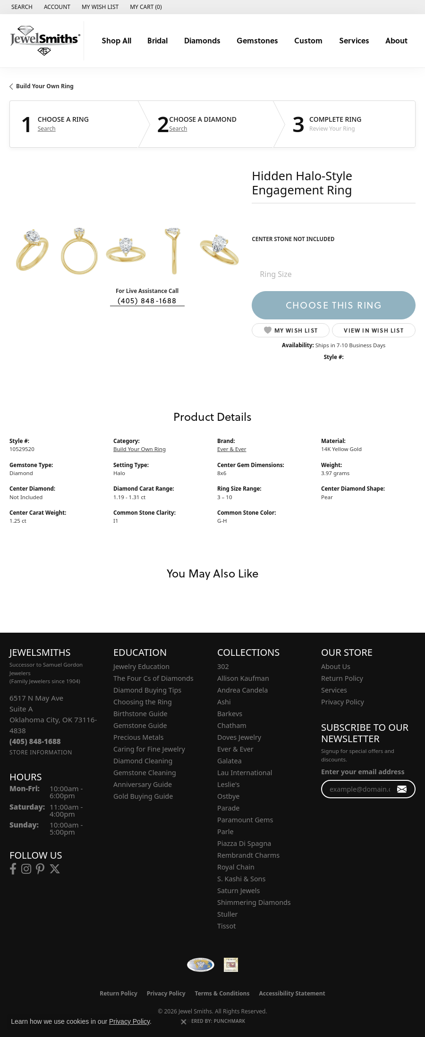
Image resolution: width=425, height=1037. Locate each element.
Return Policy (342, 678)
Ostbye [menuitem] (228, 796)
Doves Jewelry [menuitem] (239, 737)
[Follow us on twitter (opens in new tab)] (54, 869)
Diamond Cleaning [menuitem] (142, 760)
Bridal (157, 40)
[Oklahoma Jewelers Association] (231, 965)
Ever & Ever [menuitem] (235, 748)
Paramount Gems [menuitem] (245, 819)
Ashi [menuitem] (224, 701)
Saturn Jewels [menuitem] (238, 890)
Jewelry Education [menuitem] (141, 666)
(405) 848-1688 (147, 300)
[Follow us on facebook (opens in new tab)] (13, 869)
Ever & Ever (231, 448)
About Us (335, 666)
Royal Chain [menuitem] (236, 866)
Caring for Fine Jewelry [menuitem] (149, 748)
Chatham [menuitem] (231, 725)
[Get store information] (40, 752)
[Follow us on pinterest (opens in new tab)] (40, 869)
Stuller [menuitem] (227, 914)
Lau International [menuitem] (244, 772)
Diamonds (202, 40)
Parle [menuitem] (225, 831)
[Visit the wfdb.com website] (200, 965)
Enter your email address (363, 771)
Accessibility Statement (292, 993)
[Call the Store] (35, 741)
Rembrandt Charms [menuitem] (248, 855)
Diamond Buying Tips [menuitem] (147, 690)
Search (47, 128)
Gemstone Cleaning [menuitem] (144, 772)
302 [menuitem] (223, 666)
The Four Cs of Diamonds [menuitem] (153, 678)
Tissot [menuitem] (226, 925)
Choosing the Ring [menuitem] (142, 701)
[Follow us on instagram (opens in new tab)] (26, 869)
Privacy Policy (342, 701)
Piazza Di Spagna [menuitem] (244, 843)
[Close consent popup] (184, 1022)
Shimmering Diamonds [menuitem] (254, 902)
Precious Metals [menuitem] (138, 737)
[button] (21, 7)
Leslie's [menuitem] (228, 784)
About (396, 40)
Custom (308, 40)
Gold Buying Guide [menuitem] (143, 796)
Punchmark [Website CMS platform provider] (230, 1021)
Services (354, 40)
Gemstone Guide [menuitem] (140, 725)
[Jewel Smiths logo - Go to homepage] (44, 40)
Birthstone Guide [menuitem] (140, 713)
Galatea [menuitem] (229, 760)
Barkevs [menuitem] (229, 713)
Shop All (116, 40)
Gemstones (257, 40)
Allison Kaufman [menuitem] (243, 678)
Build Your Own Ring (45, 86)
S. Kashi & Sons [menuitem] (241, 878)
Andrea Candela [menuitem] (242, 690)
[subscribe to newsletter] (402, 789)
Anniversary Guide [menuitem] (142, 784)
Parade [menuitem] (228, 807)
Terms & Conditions (222, 993)
